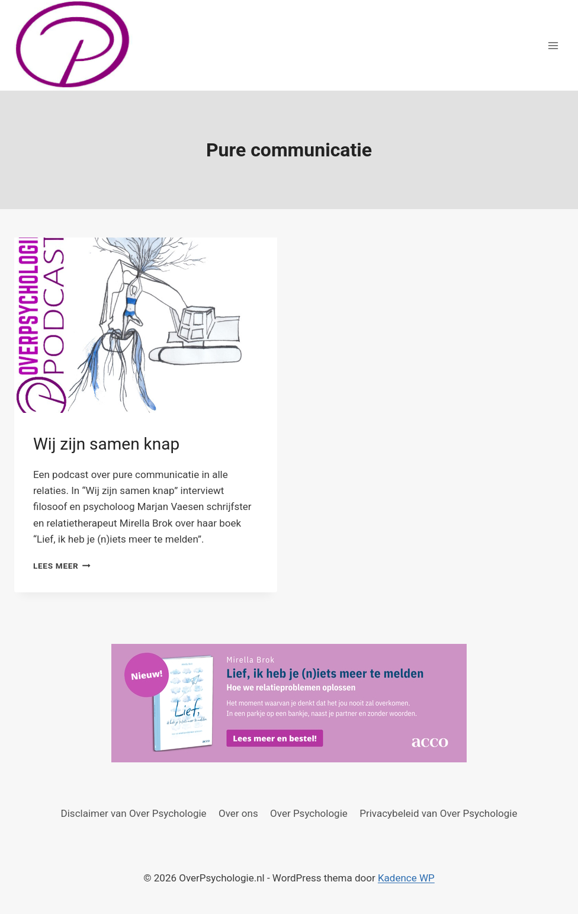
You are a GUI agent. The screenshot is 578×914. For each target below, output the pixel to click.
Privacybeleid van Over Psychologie (438, 813)
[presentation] (145, 325)
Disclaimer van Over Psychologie (134, 813)
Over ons (238, 813)
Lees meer (62, 565)
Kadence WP (406, 878)
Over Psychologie (309, 813)
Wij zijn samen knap (106, 444)
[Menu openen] (553, 45)
